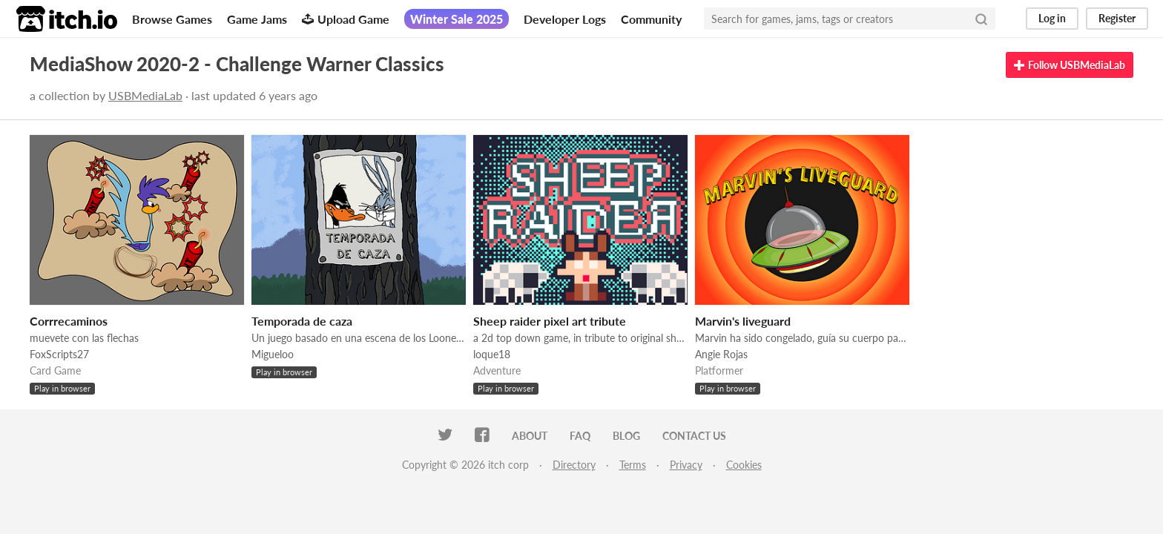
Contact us (694, 435)
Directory (574, 464)
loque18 (491, 354)
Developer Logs (565, 19)
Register (1117, 18)
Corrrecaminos (69, 321)
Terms (632, 464)
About (529, 435)
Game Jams (257, 19)
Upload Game (345, 19)
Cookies (744, 464)
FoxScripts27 (59, 354)
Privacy (686, 464)
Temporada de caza (301, 321)
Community (651, 19)
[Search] (981, 18)
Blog (626, 435)
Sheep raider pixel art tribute (549, 321)
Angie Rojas (721, 354)
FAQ (580, 435)
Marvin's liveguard (743, 321)
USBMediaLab (145, 95)
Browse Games (172, 19)
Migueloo (272, 354)
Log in (1052, 18)
